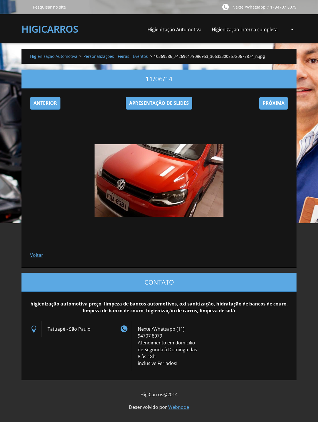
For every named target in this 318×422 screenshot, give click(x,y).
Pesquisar (24, 7)
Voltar (36, 255)
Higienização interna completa (244, 31)
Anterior (45, 103)
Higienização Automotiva (174, 29)
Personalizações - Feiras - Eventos (115, 56)
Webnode (178, 407)
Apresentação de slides (159, 103)
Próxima (273, 103)
